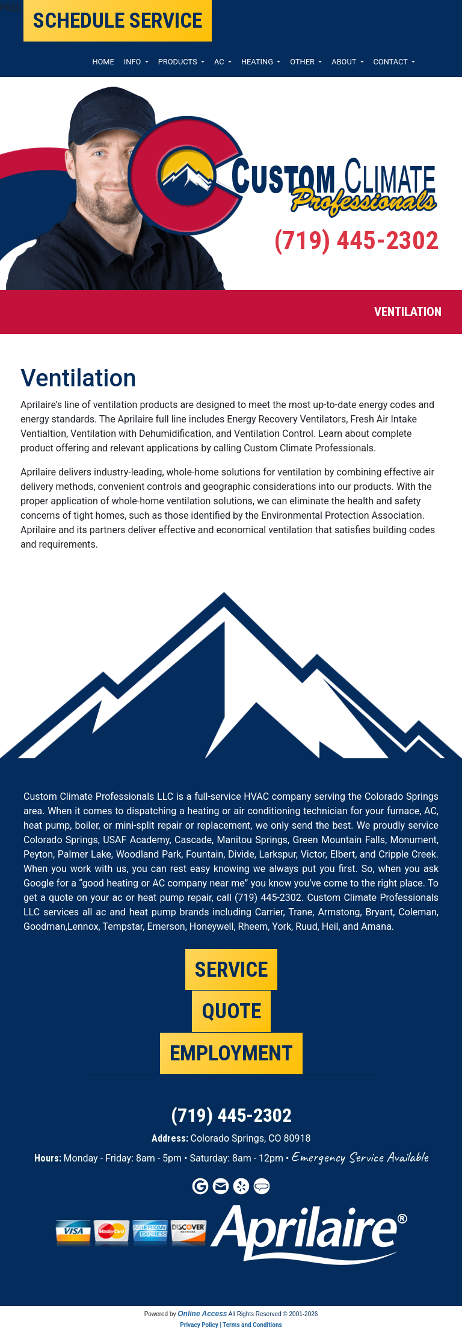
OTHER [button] (303, 61)
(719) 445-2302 (356, 240)
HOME (103, 61)
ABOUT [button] (344, 61)
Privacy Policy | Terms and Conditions (231, 1325)
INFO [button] (133, 61)
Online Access (202, 1314)
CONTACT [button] (392, 61)
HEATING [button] (258, 61)
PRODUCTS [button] (178, 61)
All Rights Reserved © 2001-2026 (273, 1314)
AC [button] (220, 61)
